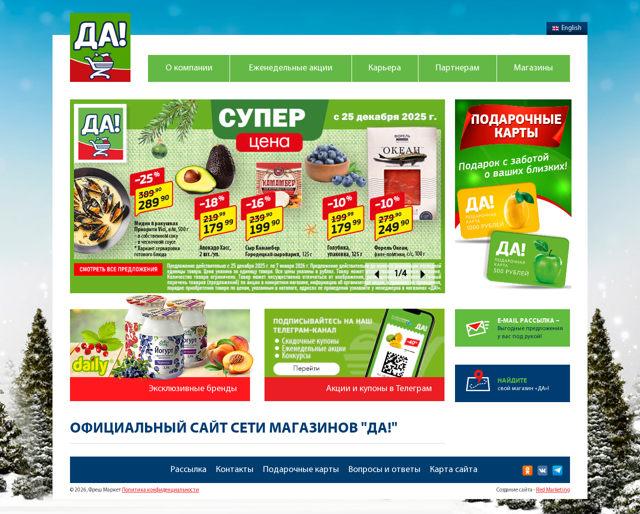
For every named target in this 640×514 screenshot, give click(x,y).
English (567, 28)
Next (423, 274)
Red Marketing (553, 490)
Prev (376, 274)
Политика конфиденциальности (160, 490)
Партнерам (458, 68)
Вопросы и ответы (384, 470)
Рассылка (188, 470)
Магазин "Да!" (100, 47)
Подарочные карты (301, 470)
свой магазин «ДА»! (534, 378)
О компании (189, 68)
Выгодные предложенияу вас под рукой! (534, 324)
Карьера (384, 68)
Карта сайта (454, 470)
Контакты (235, 470)
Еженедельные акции (290, 68)
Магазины (533, 68)
